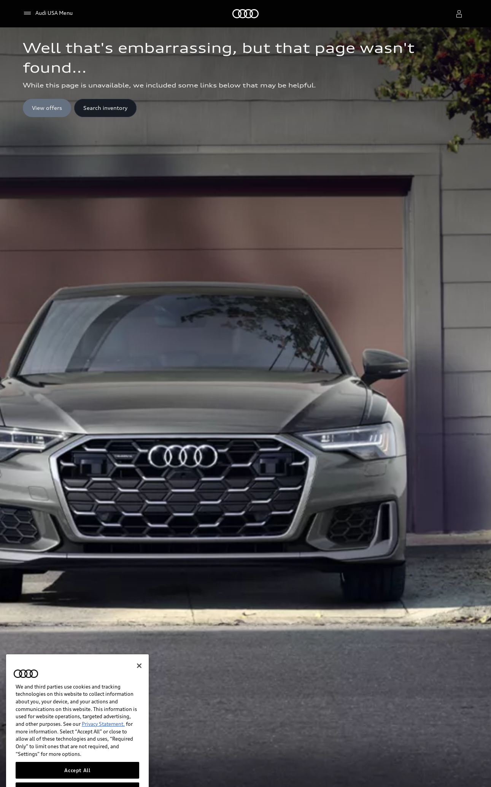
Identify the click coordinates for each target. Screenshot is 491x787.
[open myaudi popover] (459, 14)
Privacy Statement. (103, 729)
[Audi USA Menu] (48, 13)
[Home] (245, 13)
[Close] (139, 670)
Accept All (77, 775)
